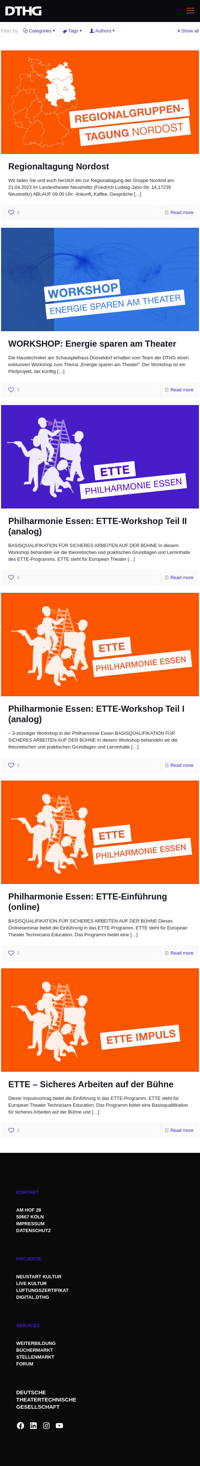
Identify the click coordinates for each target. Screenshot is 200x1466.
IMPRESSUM (30, 1223)
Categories (39, 31)
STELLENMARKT (35, 1357)
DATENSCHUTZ (34, 1230)
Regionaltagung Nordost (58, 166)
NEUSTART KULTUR (39, 1276)
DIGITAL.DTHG (32, 1297)
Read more (182, 212)
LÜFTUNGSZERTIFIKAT (42, 1290)
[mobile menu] (190, 11)
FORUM (24, 1364)
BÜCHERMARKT (34, 1350)
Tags (73, 31)
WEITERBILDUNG (36, 1343)
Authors (103, 31)
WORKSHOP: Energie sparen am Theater (92, 343)
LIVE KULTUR (31, 1283)
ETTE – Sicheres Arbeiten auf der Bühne (90, 1084)
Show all (188, 31)
